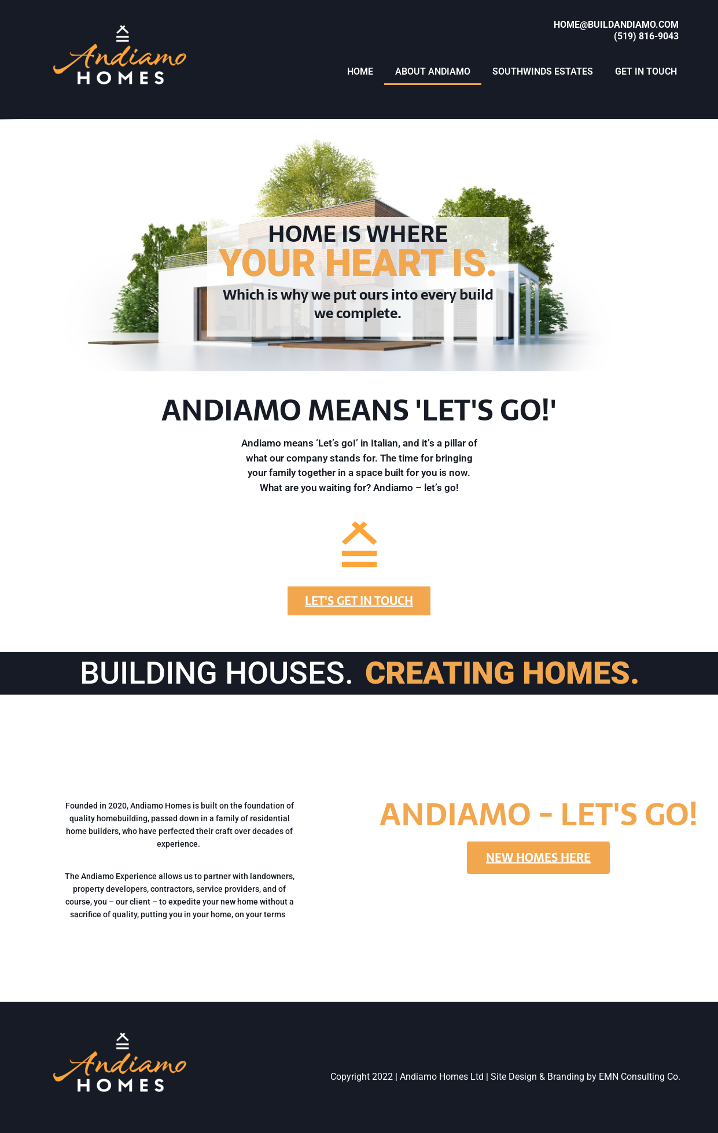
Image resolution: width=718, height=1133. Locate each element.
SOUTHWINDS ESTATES (542, 71)
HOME (360, 71)
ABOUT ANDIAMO (432, 71)
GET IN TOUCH (646, 71)
